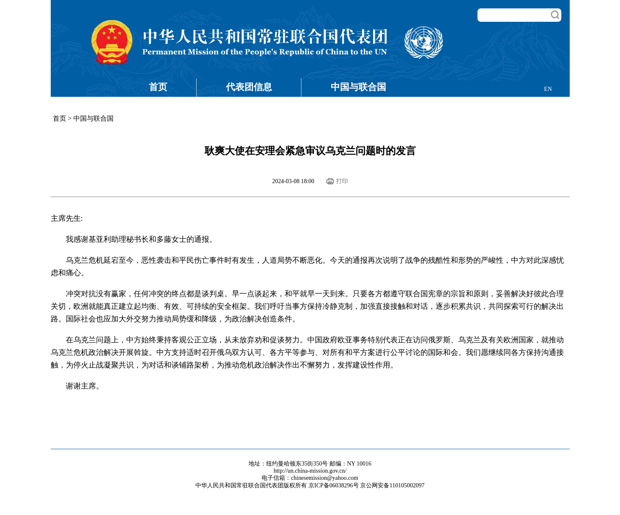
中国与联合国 (358, 87)
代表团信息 (249, 87)
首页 (158, 87)
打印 (342, 181)
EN (548, 89)
